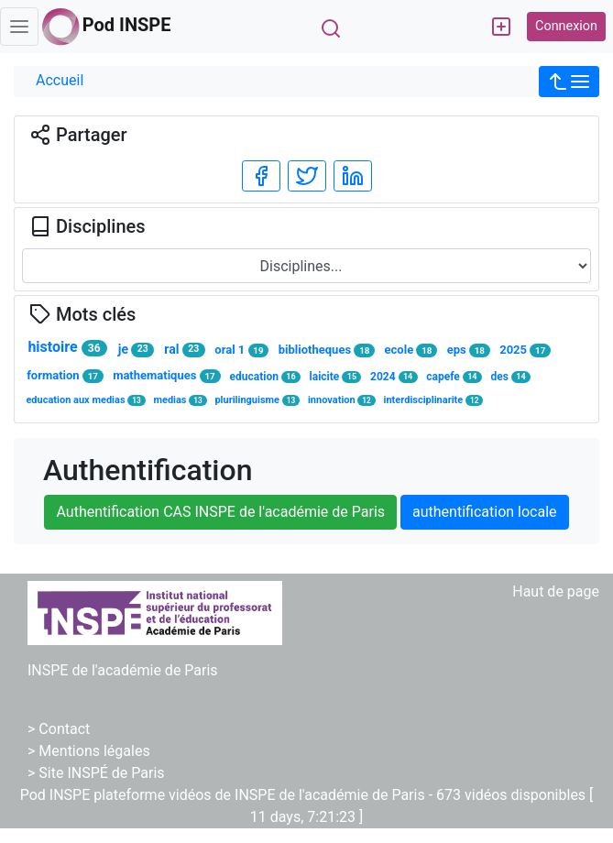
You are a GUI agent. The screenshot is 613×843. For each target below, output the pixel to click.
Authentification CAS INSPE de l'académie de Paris (220, 511)
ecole (411, 350)
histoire (66, 347)
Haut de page (555, 591)
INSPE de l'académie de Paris (122, 670)
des (511, 377)
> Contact (58, 729)
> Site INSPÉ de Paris (96, 773)
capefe (454, 377)
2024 (394, 377)
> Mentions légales (88, 751)
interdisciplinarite (434, 400)
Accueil (59, 80)
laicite (336, 377)
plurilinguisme (257, 400)
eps (468, 350)
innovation (342, 400)
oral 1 (241, 350)
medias (179, 400)
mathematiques (166, 375)
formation (65, 375)
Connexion (566, 26)
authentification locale (484, 511)
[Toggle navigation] (19, 26)
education (265, 377)
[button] (569, 81)
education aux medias (85, 400)
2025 (525, 350)
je (136, 349)
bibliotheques (327, 350)
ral (184, 349)
